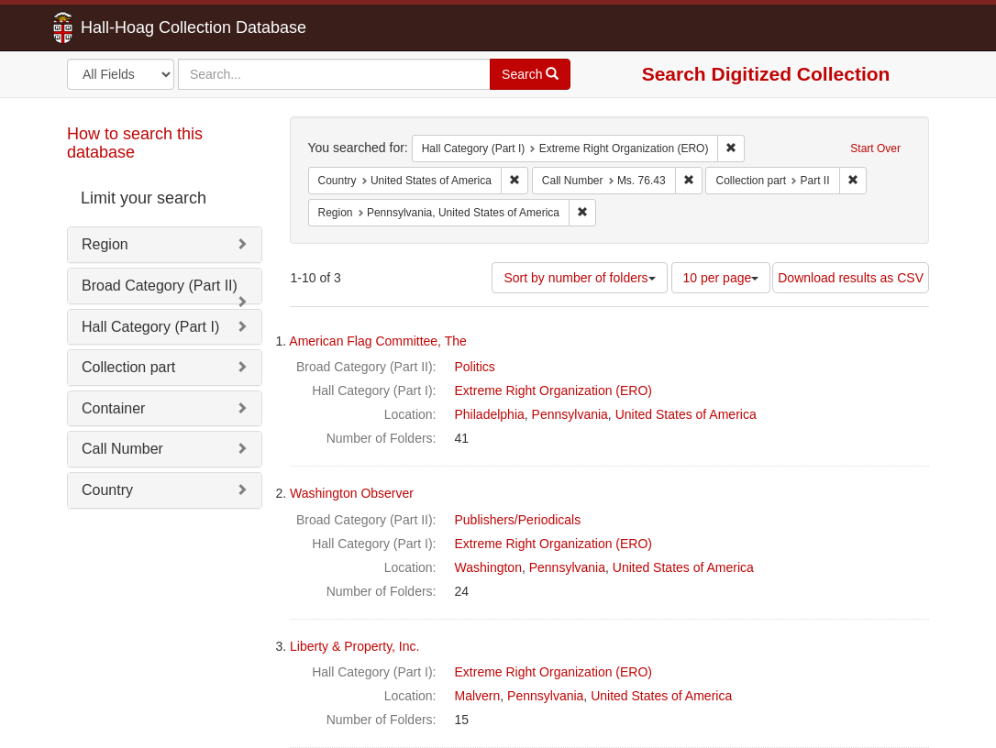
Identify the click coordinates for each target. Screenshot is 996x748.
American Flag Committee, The (377, 341)
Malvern (478, 695)
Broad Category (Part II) (160, 285)
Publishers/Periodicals (518, 519)
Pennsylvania (570, 414)
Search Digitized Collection (766, 73)
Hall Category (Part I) (150, 327)
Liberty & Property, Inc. (354, 646)
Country (107, 490)
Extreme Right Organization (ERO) (554, 390)
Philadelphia (490, 414)
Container (113, 408)
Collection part (128, 367)
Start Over (875, 148)
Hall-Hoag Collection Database (136, 27)
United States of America (686, 414)
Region (105, 244)
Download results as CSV (851, 277)
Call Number (122, 448)
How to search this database (135, 143)
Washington (488, 567)
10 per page (721, 277)
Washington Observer (352, 493)
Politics (475, 366)
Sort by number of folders (579, 277)
